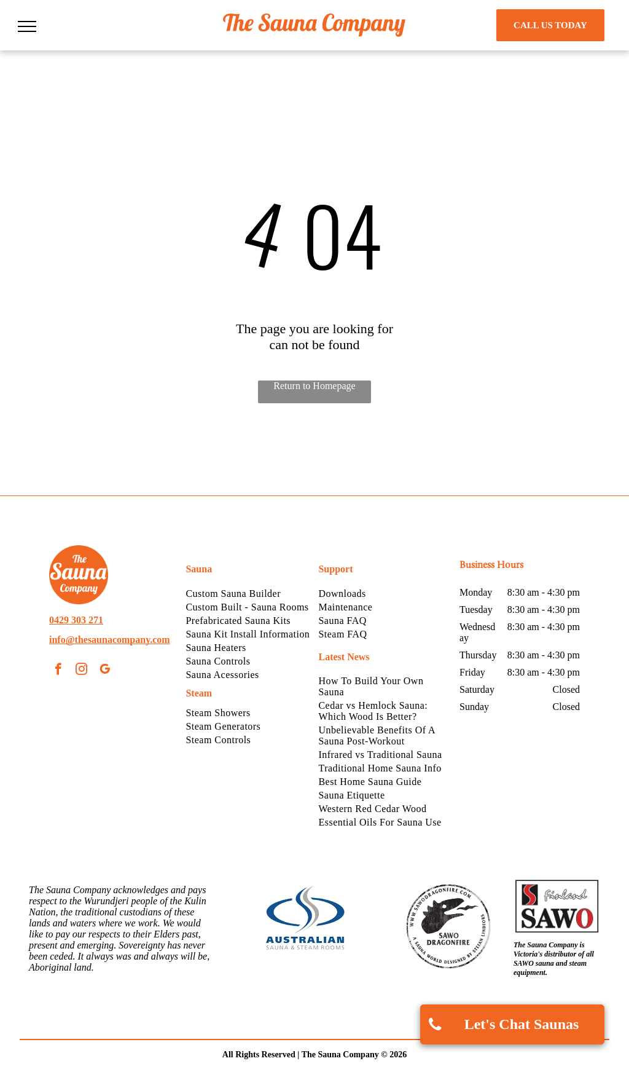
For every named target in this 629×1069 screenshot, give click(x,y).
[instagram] (81, 670)
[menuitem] (248, 594)
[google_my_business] (105, 670)
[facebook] (58, 670)
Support (335, 569)
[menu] (27, 26)
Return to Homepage (314, 386)
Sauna (199, 569)
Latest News (343, 657)
